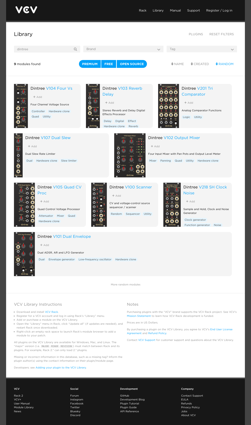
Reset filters (221, 34)
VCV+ (17, 399)
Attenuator (46, 215)
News (17, 411)
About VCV (188, 415)
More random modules (125, 284)
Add (37, 97)
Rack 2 (18, 395)
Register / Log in (219, 10)
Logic (186, 117)
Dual (29, 160)
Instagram (76, 399)
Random (225, 64)
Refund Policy (157, 333)
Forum (74, 395)
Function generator (197, 225)
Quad (35, 116)
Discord (75, 415)
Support (193, 10)
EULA (184, 399)
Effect (132, 121)
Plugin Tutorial (129, 403)
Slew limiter (69, 160)
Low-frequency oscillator (95, 259)
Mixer (152, 160)
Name (177, 64)
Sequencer (133, 213)
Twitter (75, 407)
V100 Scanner (138, 187)
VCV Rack (51, 312)
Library (158, 10)
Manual (175, 10)
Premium (90, 64)
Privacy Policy (190, 407)
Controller (38, 111)
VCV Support (146, 340)
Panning (165, 160)
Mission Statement (139, 316)
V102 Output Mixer (182, 137)
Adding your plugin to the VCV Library (61, 367)
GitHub (124, 395)
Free (108, 64)
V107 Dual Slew (56, 137)
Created (200, 64)
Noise (217, 225)
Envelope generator (62, 259)
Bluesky (75, 411)
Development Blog (132, 399)
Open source (132, 64)
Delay (107, 121)
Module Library (24, 407)
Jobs (184, 411)
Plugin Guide (128, 407)
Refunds (186, 403)
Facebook (76, 403)
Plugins (196, 34)
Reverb (133, 126)
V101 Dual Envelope (72, 236)
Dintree (38, 88)
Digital (119, 121)
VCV (17, 388)
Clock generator (195, 219)
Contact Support (192, 395)
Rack (142, 10)
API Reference (129, 411)
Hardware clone (59, 111)
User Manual (22, 403)
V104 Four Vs (59, 88)
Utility (47, 116)
